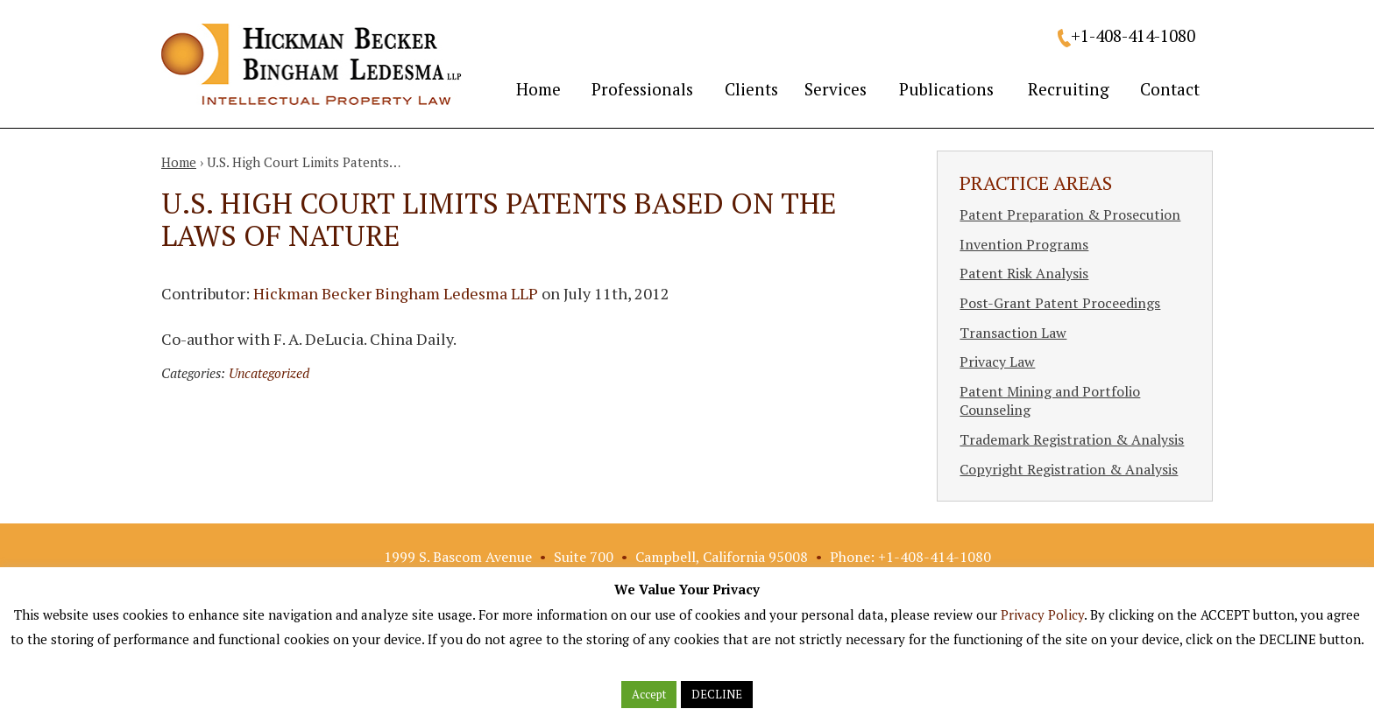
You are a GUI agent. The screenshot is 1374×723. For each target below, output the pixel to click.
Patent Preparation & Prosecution (1070, 214)
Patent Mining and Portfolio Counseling (1050, 401)
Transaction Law (1013, 332)
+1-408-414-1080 (1133, 35)
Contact (1170, 89)
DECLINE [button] (716, 694)
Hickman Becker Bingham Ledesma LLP (395, 293)
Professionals (642, 89)
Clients (751, 89)
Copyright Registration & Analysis (1069, 469)
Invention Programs (1024, 244)
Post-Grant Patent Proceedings (1060, 302)
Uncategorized (269, 373)
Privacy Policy (1042, 614)
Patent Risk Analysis (1024, 273)
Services (835, 89)
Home (538, 89)
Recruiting (1068, 89)
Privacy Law (997, 361)
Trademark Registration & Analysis (1072, 439)
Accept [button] (649, 694)
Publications (946, 89)
